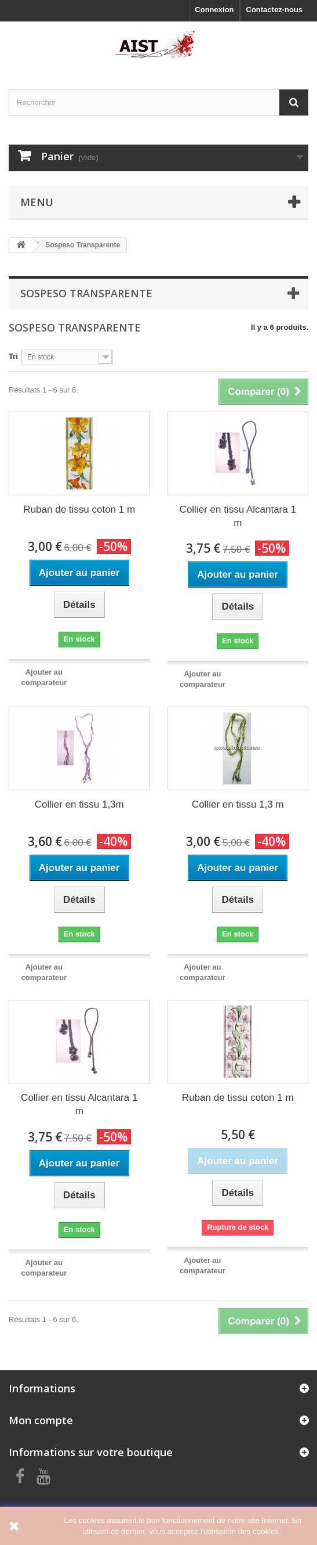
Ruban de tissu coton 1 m (79, 509)
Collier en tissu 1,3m (79, 804)
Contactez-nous (274, 9)
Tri (13, 356)
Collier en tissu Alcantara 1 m (238, 516)
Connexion (214, 9)
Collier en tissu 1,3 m (238, 804)
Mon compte (41, 1420)
